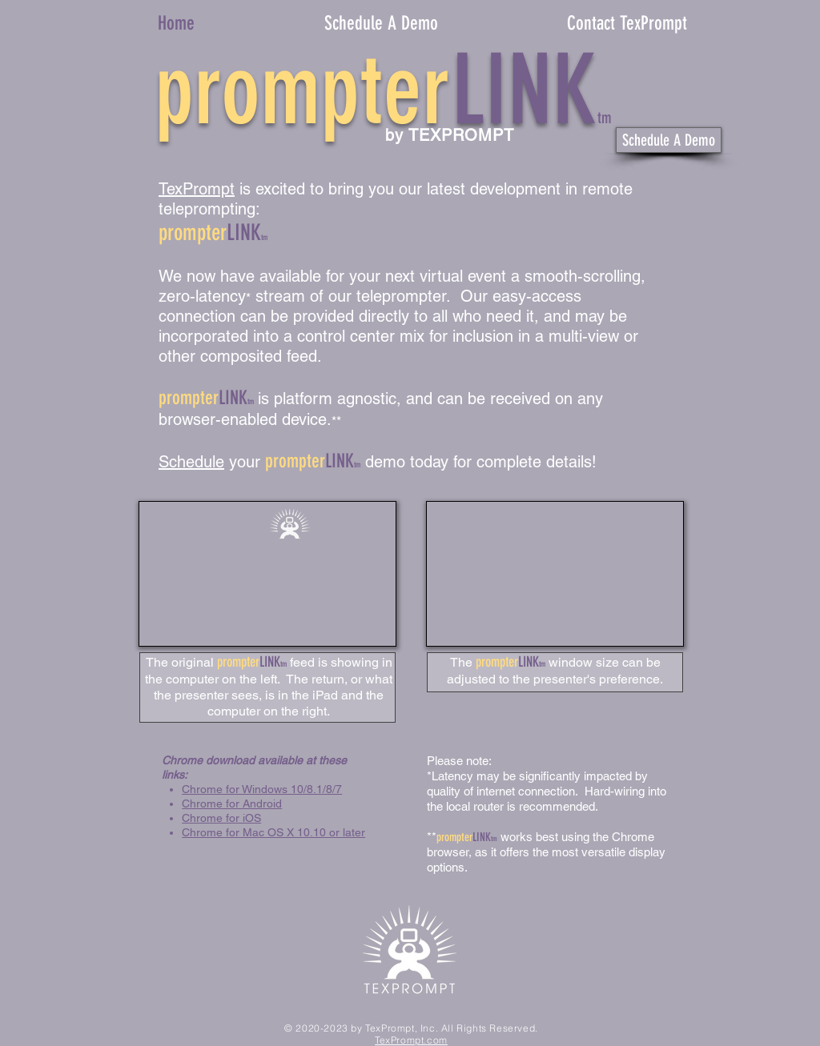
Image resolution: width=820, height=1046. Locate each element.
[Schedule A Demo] (669, 140)
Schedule (191, 461)
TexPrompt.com (411, 1040)
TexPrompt (197, 188)
